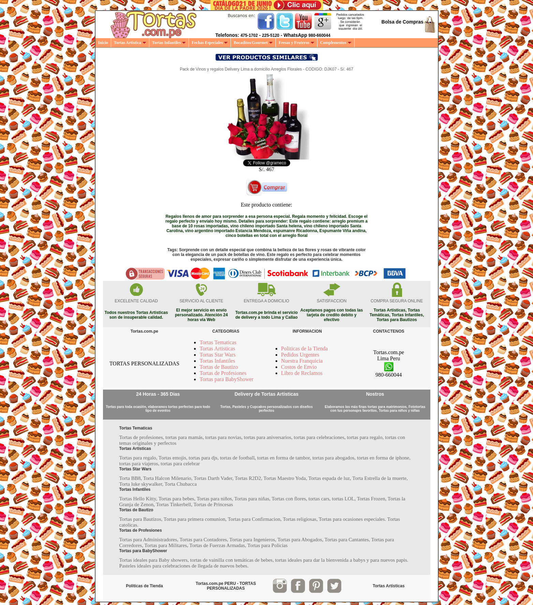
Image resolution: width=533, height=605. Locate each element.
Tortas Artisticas (217, 348)
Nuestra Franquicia (302, 361)
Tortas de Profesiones (223, 373)
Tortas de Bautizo (218, 367)
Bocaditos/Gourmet (253, 42)
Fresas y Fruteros (296, 42)
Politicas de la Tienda (304, 348)
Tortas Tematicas (217, 342)
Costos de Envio (299, 367)
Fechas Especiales (210, 42)
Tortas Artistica (130, 42)
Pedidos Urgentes (300, 355)
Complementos (336, 42)
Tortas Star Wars (217, 355)
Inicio (103, 42)
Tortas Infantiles (169, 42)
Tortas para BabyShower (226, 379)
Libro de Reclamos (302, 373)
